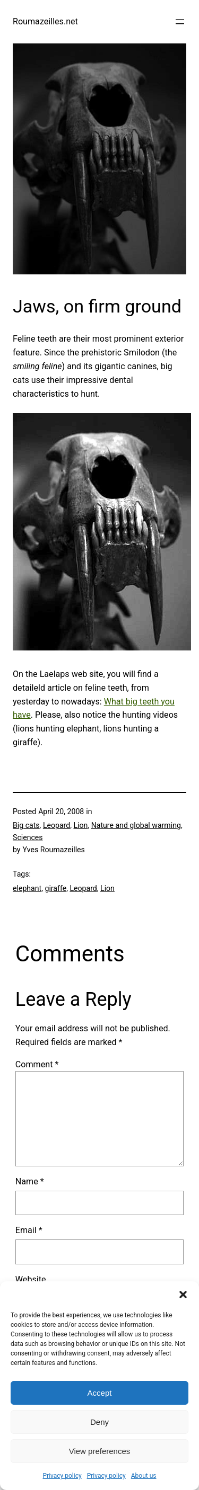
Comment (37, 1064)
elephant (27, 888)
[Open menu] (180, 21)
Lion (81, 825)
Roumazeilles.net (45, 21)
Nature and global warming (136, 825)
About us (144, 1475)
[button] (183, 1294)
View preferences (100, 1451)
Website (30, 1279)
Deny (99, 1421)
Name (29, 1181)
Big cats (26, 825)
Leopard (56, 825)
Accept (100, 1392)
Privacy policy (62, 1475)
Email (28, 1230)
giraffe (55, 888)
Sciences (28, 837)
